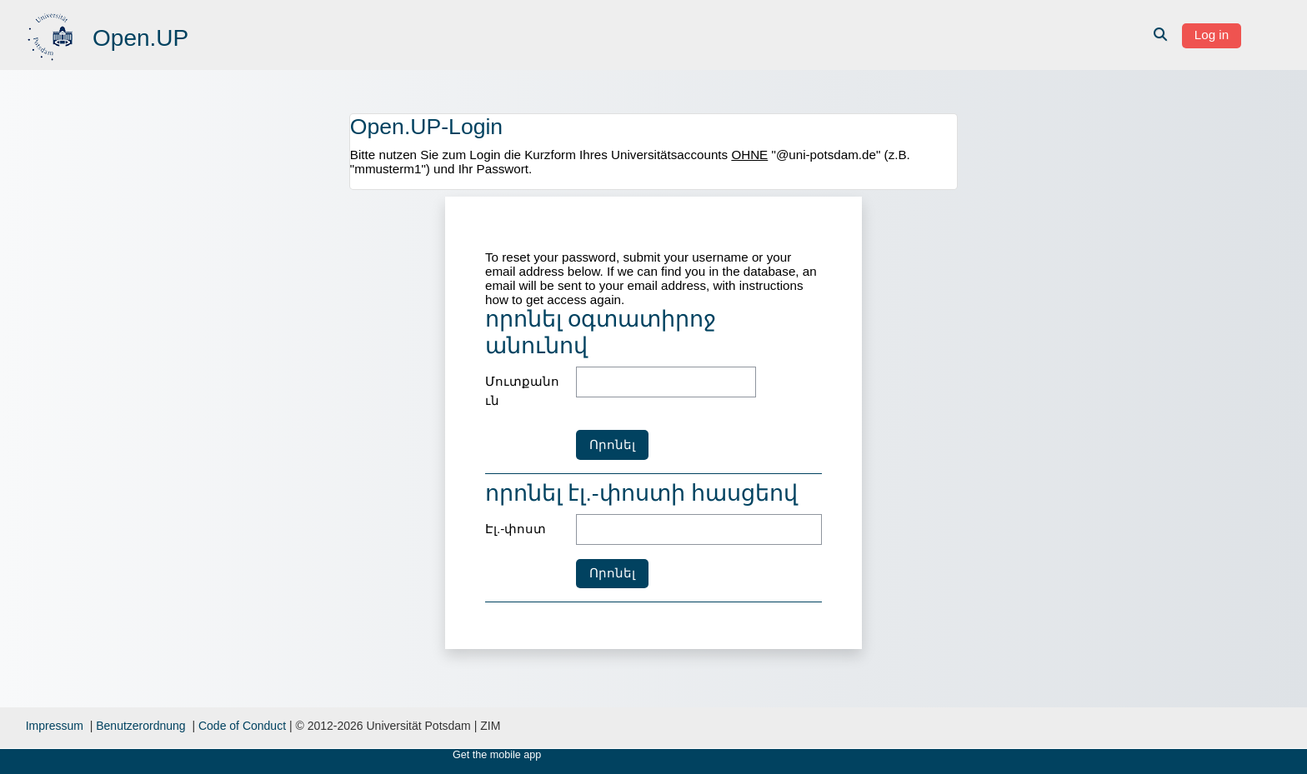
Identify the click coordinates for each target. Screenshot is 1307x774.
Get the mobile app (497, 755)
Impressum (54, 725)
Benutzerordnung (140, 725)
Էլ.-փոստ (515, 529)
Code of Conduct (242, 725)
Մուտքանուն (522, 390)
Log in (1211, 34)
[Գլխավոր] (52, 34)
